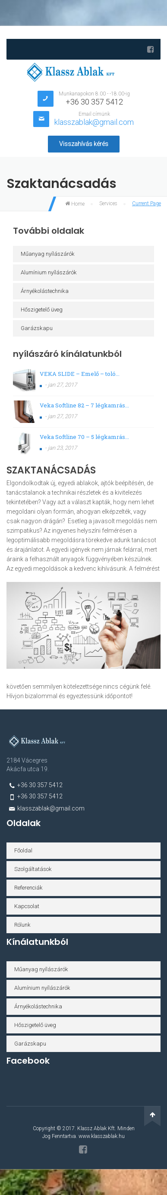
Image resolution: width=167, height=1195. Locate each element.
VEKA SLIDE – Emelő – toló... (80, 374)
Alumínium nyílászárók (49, 272)
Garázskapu (37, 328)
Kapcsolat (26, 906)
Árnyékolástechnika (45, 291)
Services (108, 203)
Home (75, 204)
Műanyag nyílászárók (48, 254)
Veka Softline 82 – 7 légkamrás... (84, 405)
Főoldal (23, 850)
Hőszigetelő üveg (42, 309)
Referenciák (28, 887)
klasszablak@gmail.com (94, 122)
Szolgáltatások (33, 869)
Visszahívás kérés (83, 143)
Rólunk (22, 925)
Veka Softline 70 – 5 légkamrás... (84, 437)
